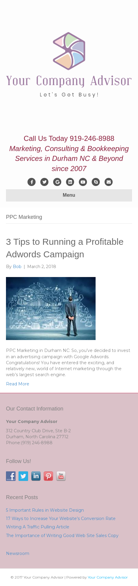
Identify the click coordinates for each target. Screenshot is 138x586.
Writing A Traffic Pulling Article (37, 527)
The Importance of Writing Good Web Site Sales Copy (62, 535)
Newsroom (17, 553)
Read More (17, 384)
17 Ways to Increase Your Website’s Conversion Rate (61, 518)
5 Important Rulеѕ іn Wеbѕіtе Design (45, 510)
